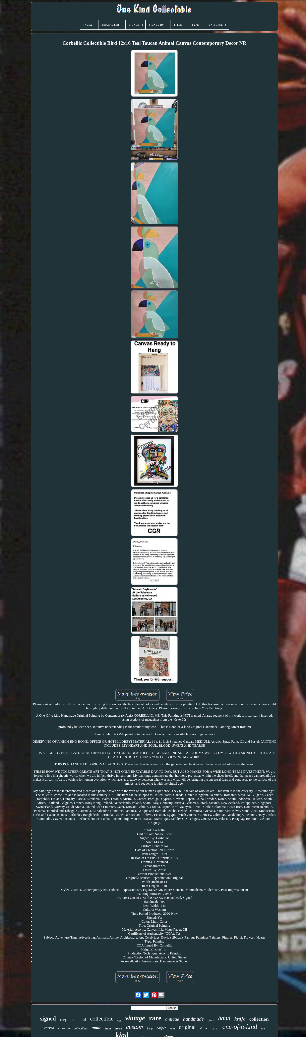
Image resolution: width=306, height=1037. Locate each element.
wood (172, 1028)
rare (155, 1018)
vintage (135, 1018)
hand (224, 1018)
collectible (101, 1019)
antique (172, 1019)
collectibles (81, 1028)
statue (204, 1028)
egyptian (64, 1028)
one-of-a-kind (239, 1026)
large (118, 1028)
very (63, 1020)
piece (211, 1020)
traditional (78, 1020)
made (96, 1027)
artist (215, 1028)
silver (108, 1028)
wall (119, 1020)
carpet (161, 1028)
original (187, 1027)
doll (263, 1028)
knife (239, 1019)
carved (49, 1028)
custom (134, 1026)
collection (259, 1019)
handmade (193, 1019)
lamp (150, 1028)
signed (48, 1018)
